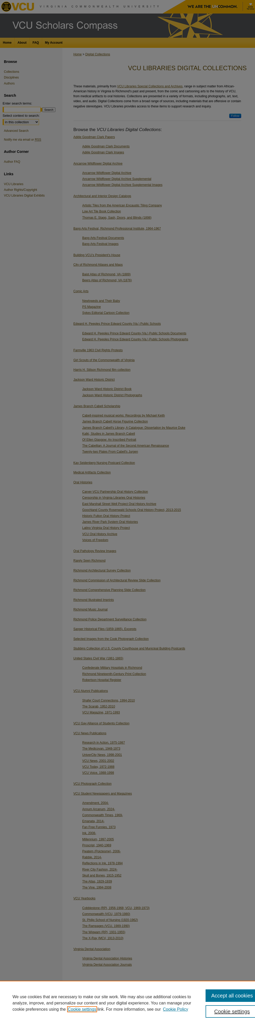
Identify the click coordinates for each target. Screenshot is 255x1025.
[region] (127, 1003)
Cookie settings (82, 1009)
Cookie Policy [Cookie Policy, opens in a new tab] (175, 1009)
